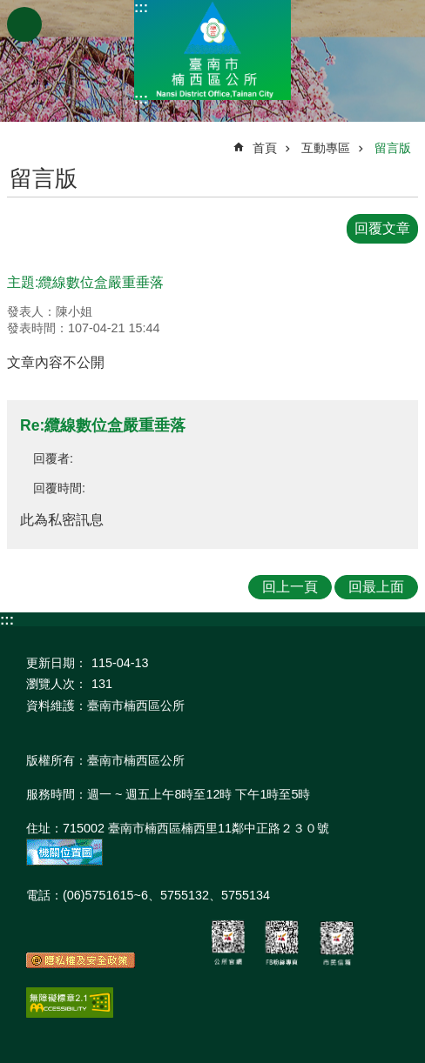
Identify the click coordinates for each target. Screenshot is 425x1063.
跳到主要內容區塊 (9, 9)
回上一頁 (290, 586)
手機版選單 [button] (24, 24)
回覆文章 (382, 228)
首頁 (265, 148)
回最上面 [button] (376, 586)
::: (141, 7)
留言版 (392, 148)
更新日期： (56, 663)
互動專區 (325, 148)
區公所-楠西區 (212, 50)
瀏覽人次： (56, 684)
